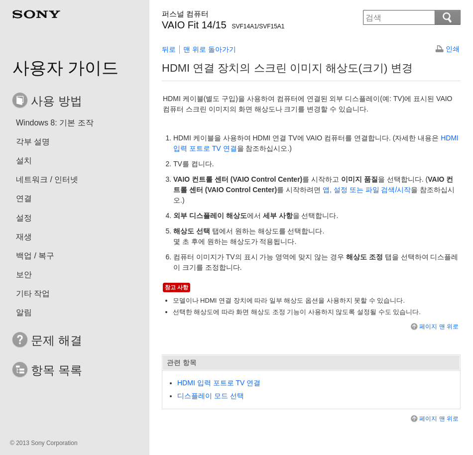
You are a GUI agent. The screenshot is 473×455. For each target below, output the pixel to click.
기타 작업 (33, 293)
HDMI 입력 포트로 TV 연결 (218, 383)
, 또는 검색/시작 (367, 190)
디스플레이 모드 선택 (210, 396)
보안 (24, 274)
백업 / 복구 (35, 255)
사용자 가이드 (65, 67)
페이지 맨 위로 (434, 327)
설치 (24, 160)
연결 (24, 198)
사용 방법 (56, 101)
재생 (24, 236)
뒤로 (169, 49)
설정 (24, 218)
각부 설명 (33, 141)
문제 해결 (56, 340)
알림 (24, 312)
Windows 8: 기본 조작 (55, 122)
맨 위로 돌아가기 (209, 49)
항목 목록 (56, 370)
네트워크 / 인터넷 (47, 179)
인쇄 (453, 49)
